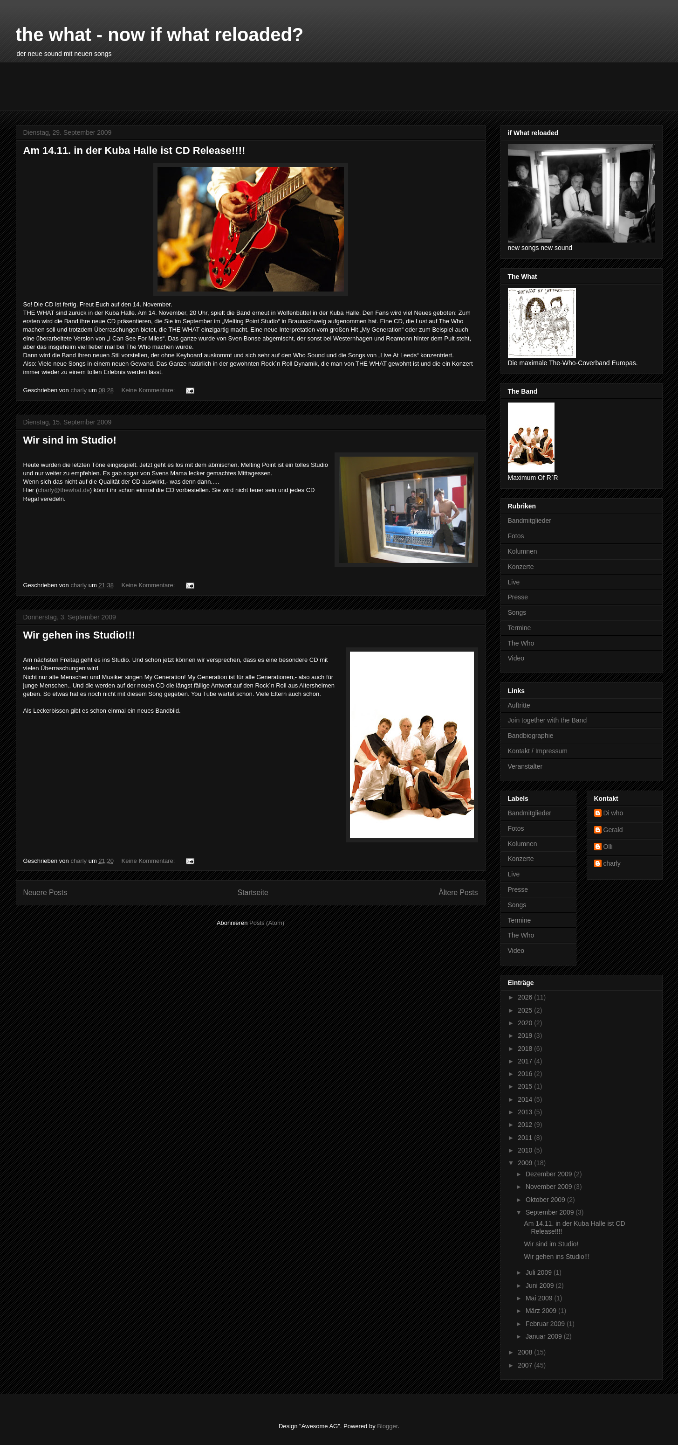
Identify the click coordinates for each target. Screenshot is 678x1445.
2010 (526, 1150)
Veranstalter (525, 766)
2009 (526, 1163)
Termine (519, 628)
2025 (526, 1010)
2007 (526, 1365)
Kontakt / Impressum (538, 751)
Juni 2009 (541, 1285)
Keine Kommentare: (149, 390)
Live (514, 582)
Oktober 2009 (546, 1199)
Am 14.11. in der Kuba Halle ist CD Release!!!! (134, 150)
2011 (526, 1137)
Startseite (253, 892)
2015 (526, 1086)
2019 (526, 1035)
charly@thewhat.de (63, 489)
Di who (613, 813)
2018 (526, 1048)
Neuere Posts (45, 892)
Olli (608, 846)
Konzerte (521, 566)
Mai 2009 (540, 1298)
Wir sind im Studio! (69, 440)
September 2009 (550, 1212)
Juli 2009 (540, 1272)
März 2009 (542, 1310)
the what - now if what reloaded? (160, 34)
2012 (526, 1124)
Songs (517, 612)
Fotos (516, 536)
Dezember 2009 (550, 1174)
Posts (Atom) (266, 922)
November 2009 (550, 1186)
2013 (526, 1112)
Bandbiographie (531, 735)
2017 (526, 1061)
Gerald (613, 830)
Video (516, 658)
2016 (526, 1073)
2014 (526, 1099)
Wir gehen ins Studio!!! (79, 635)
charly (612, 863)
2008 (526, 1352)
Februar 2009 (546, 1323)
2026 (526, 997)
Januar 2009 (545, 1336)
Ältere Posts (458, 892)
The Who (521, 643)
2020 (526, 1023)
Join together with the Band (547, 720)
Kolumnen (522, 551)
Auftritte (519, 705)
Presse (518, 597)
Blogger (387, 1426)
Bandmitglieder (529, 520)
